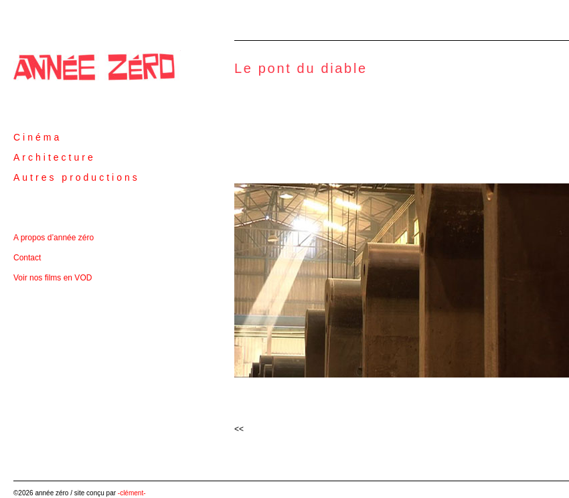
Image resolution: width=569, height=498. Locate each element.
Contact (27, 257)
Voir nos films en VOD (52, 277)
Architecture (54, 157)
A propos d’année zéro (53, 237)
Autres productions (76, 177)
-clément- (132, 493)
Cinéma (37, 137)
